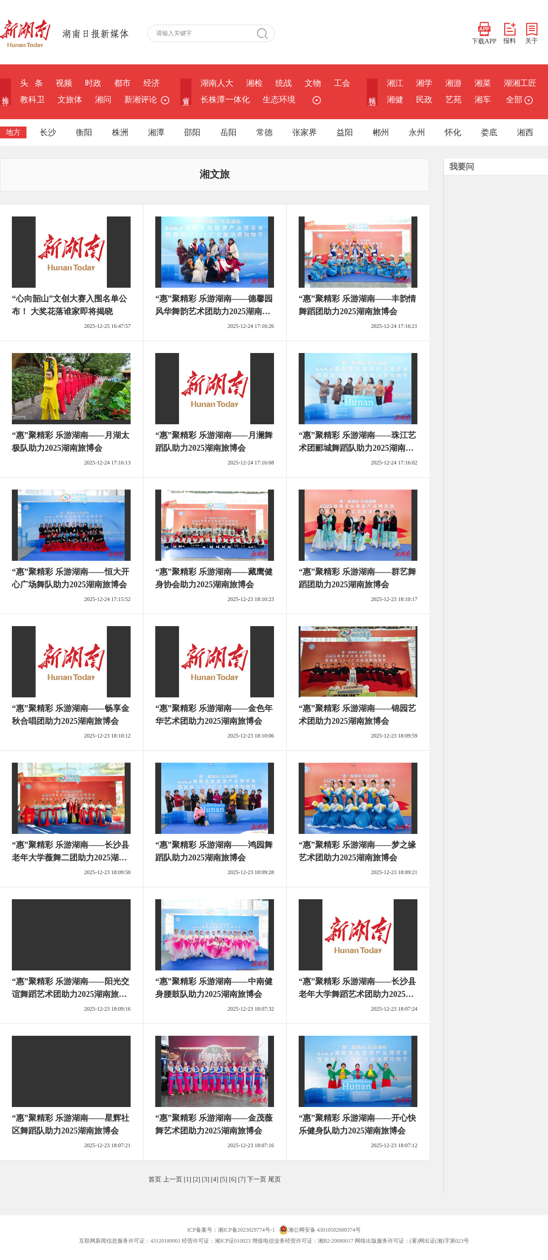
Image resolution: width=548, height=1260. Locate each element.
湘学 (424, 83)
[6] (232, 1179)
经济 (151, 83)
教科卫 (32, 99)
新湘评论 (140, 99)
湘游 (453, 83)
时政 (93, 83)
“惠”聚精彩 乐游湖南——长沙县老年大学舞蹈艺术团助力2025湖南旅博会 (357, 994)
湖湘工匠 (520, 83)
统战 (283, 83)
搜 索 (266, 33)
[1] (187, 1179)
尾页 (274, 1179)
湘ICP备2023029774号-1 (246, 1230)
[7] (241, 1179)
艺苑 (453, 99)
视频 (64, 83)
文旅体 (70, 99)
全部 (518, 100)
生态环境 (279, 99)
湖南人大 (216, 83)
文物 (313, 83)
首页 (154, 1179)
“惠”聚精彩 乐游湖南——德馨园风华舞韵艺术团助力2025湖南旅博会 (214, 311)
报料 (509, 33)
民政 (424, 99)
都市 (122, 83)
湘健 (395, 99)
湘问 (103, 99)
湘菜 (482, 83)
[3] (205, 1179)
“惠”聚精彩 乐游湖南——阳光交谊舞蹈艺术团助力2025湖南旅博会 (70, 994)
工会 (342, 83)
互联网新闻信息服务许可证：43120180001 (129, 1241)
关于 (531, 33)
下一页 (256, 1179)
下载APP (484, 33)
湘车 (482, 99)
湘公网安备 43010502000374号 (320, 1229)
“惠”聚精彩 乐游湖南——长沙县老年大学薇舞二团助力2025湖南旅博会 (70, 857)
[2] (196, 1179)
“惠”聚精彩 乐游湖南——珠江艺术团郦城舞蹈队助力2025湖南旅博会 (357, 448)
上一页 (172, 1179)
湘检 (254, 83)
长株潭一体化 (225, 99)
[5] (223, 1179)
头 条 (31, 83)
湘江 (395, 83)
